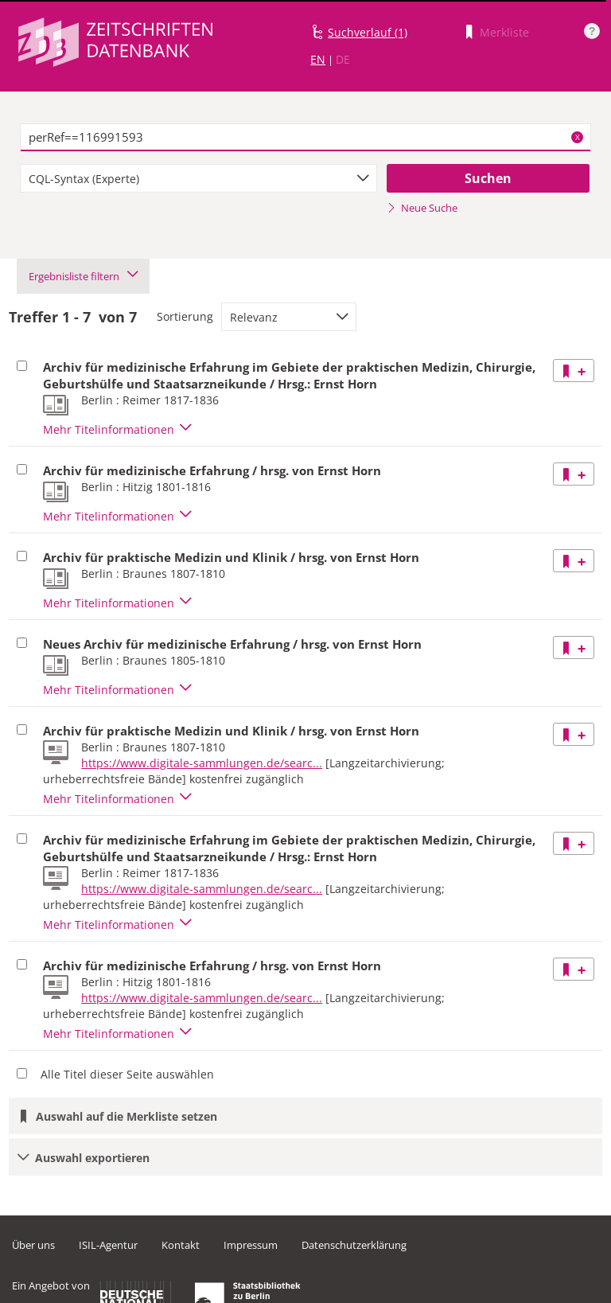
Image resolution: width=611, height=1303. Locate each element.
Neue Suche (422, 208)
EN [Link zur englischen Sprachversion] (317, 59)
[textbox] (305, 137)
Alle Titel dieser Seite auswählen (127, 1074)
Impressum (251, 1245)
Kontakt (181, 1245)
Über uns (33, 1245)
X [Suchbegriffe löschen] (577, 136)
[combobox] (198, 178)
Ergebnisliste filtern (83, 276)
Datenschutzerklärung (354, 1245)
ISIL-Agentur (108, 1245)
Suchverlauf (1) (367, 32)
